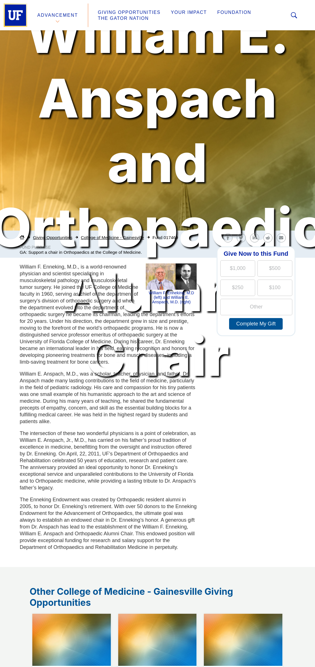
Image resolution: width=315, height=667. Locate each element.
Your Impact (189, 12)
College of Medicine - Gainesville (112, 237)
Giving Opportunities (129, 12)
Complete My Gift (256, 324)
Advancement (57, 15)
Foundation (234, 12)
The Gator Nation (123, 18)
